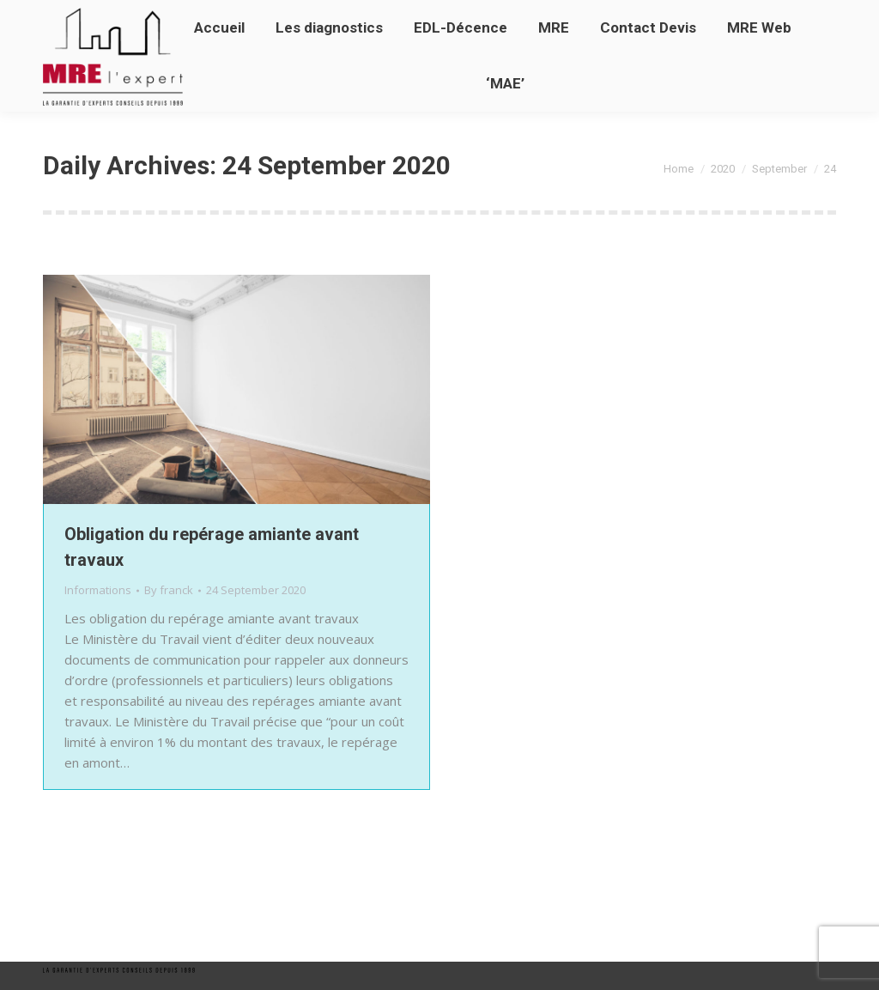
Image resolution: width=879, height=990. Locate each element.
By (168, 590)
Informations (97, 590)
